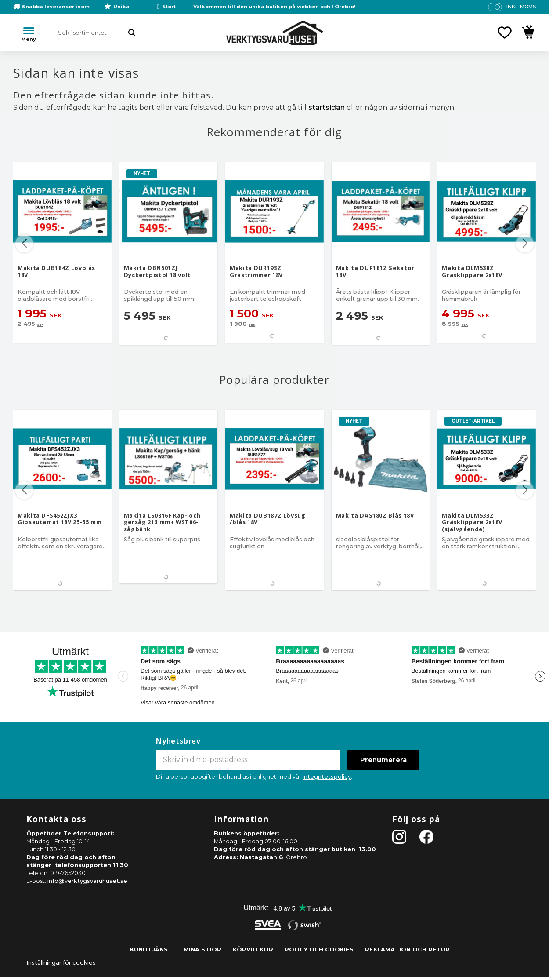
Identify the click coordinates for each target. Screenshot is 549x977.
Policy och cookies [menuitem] (319, 949)
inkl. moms (521, 7)
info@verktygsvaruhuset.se (87, 881)
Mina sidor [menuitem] (202, 949)
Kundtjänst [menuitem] (151, 949)
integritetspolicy (327, 776)
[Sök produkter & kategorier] (101, 32)
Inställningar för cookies (61, 962)
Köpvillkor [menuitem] (253, 949)
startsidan (326, 107)
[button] (505, 32)
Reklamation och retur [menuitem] (407, 949)
